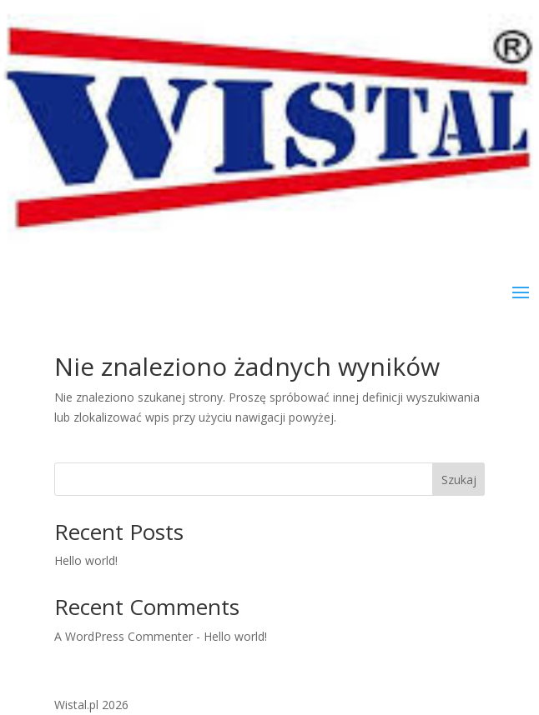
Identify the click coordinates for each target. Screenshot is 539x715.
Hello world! (86, 560)
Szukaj (458, 480)
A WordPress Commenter (123, 636)
